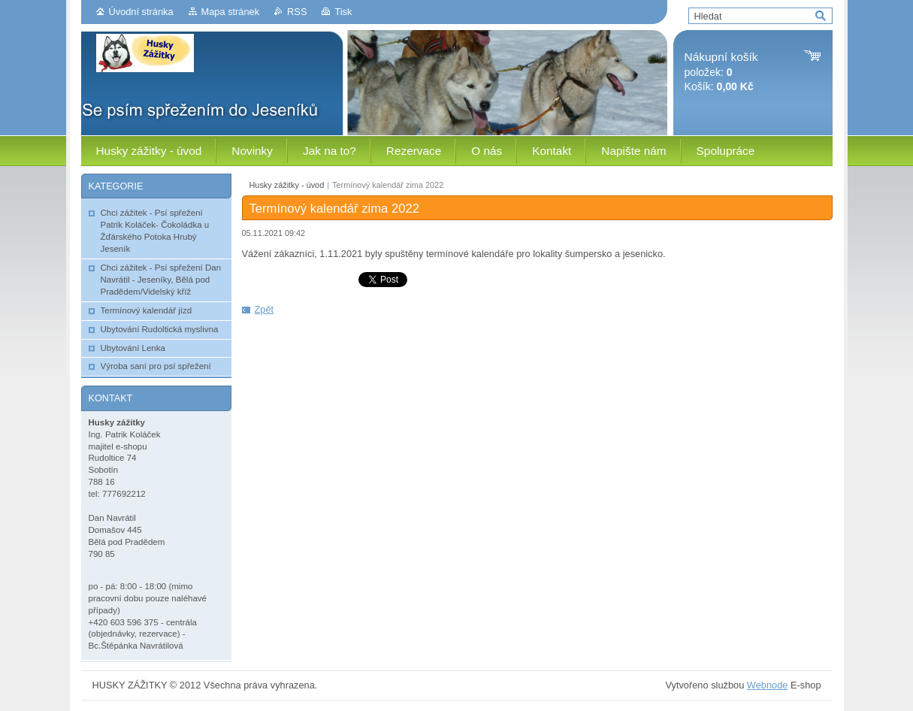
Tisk (343, 11)
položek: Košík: (721, 71)
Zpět (264, 309)
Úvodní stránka (141, 11)
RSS (297, 11)
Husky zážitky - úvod (287, 184)
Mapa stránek (230, 11)
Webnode (767, 685)
